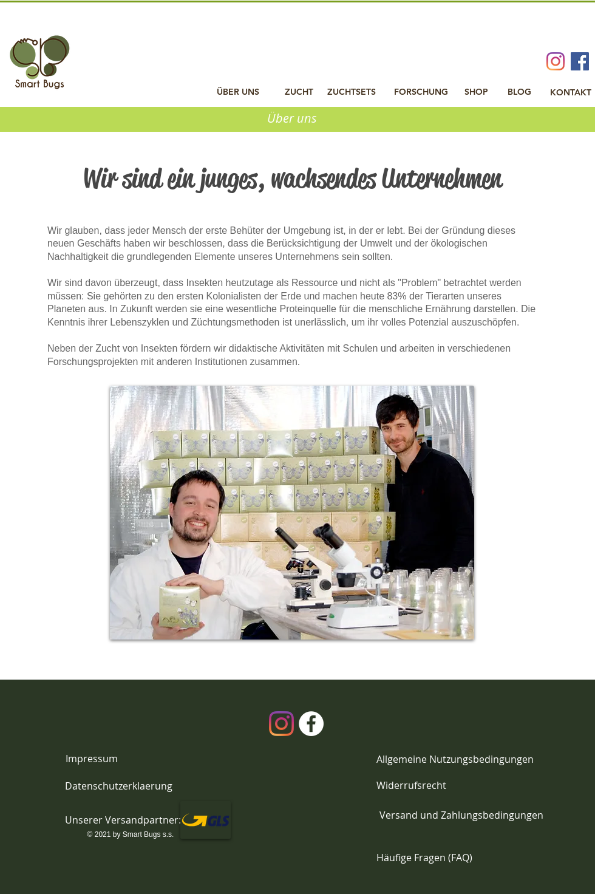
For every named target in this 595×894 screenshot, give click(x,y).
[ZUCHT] (299, 92)
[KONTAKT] (570, 93)
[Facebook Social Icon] (580, 61)
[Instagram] (555, 61)
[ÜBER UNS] (238, 92)
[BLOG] (519, 92)
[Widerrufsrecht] (411, 785)
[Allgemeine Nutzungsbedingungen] (455, 759)
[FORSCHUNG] (421, 92)
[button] (123, 820)
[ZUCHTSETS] (351, 92)
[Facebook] (311, 723)
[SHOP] (476, 92)
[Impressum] (92, 758)
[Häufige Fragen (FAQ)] (424, 858)
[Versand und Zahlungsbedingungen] (461, 815)
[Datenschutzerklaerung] (118, 786)
